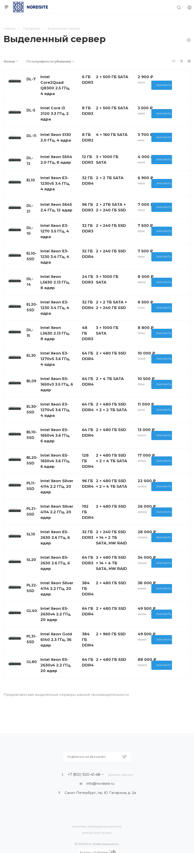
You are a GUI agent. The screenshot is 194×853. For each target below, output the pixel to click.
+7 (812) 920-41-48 (84, 774)
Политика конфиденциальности (97, 826)
